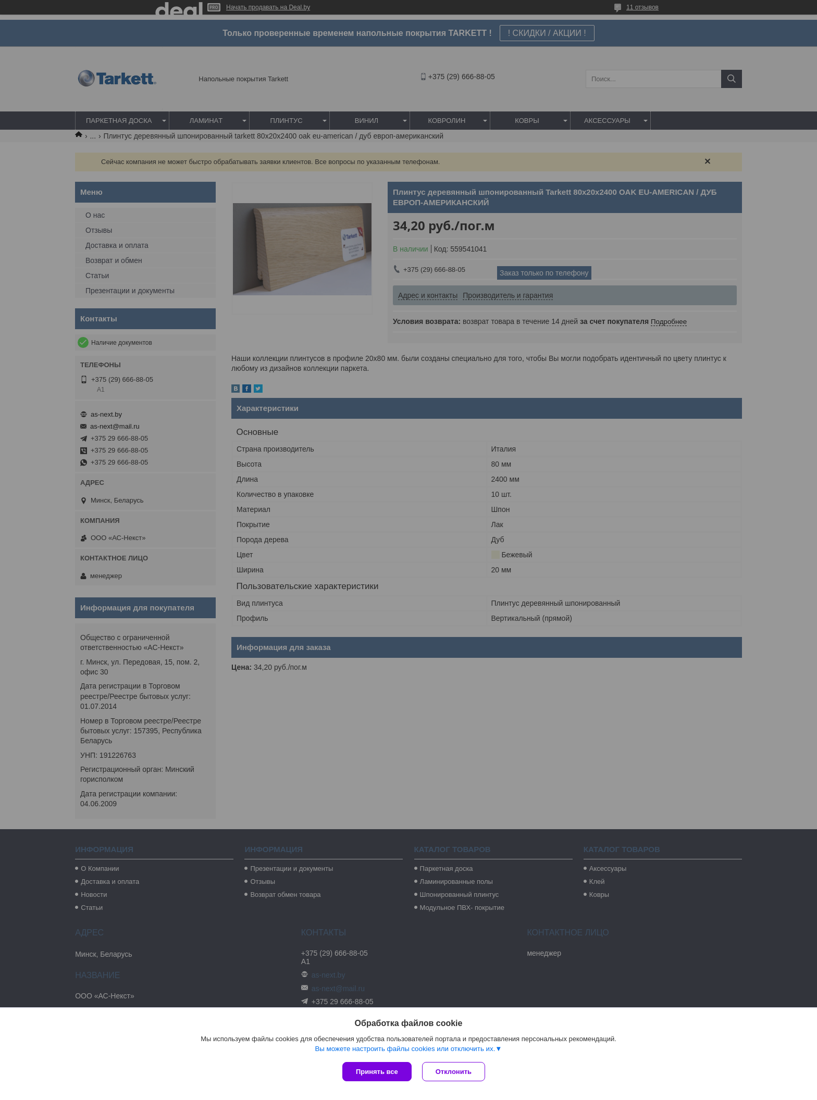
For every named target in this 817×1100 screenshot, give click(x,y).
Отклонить (454, 1072)
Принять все (377, 1072)
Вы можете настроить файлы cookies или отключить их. (405, 1049)
